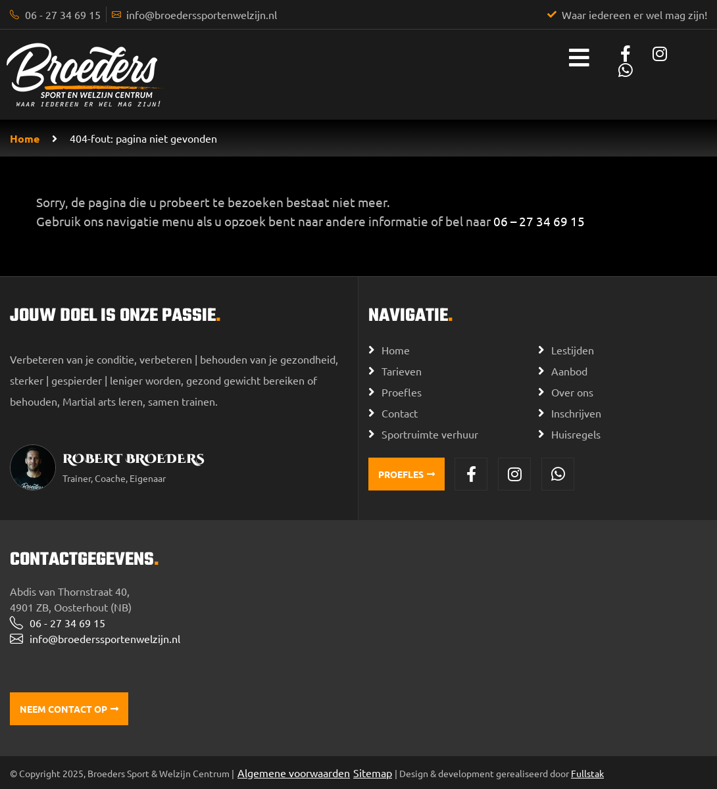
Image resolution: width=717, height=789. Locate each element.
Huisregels (576, 434)
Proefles (402, 391)
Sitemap (372, 772)
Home (24, 138)
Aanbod (569, 370)
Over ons (572, 391)
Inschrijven (576, 412)
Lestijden (572, 349)
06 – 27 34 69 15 (539, 221)
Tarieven (402, 370)
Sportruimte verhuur (430, 434)
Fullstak (587, 773)
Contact (400, 412)
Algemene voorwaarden (293, 772)
